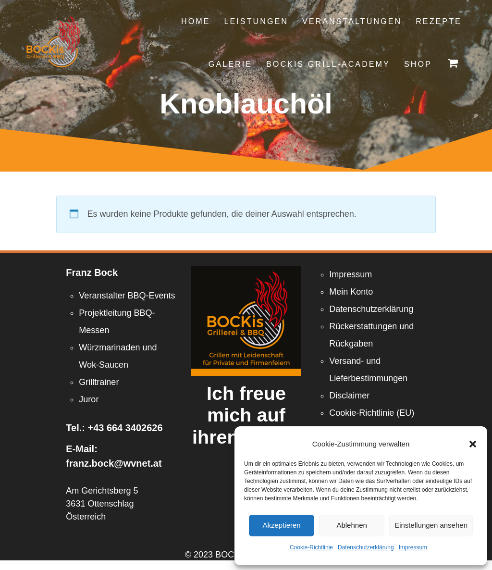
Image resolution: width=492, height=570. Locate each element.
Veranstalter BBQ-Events (127, 295)
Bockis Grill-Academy (328, 64)
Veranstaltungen (352, 21)
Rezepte (439, 21)
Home (195, 21)
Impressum (413, 547)
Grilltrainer (99, 382)
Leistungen (256, 21)
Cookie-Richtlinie (311, 547)
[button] (473, 444)
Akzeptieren (281, 525)
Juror (88, 399)
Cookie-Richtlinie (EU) (371, 413)
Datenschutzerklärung (366, 547)
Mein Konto (351, 292)
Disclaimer (349, 395)
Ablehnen (351, 525)
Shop (418, 64)
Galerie (230, 64)
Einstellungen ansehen (430, 525)
